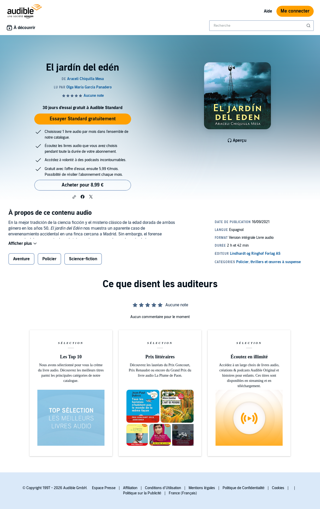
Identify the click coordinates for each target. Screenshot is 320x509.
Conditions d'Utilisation (163, 488)
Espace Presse (103, 488)
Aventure (21, 262)
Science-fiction (83, 262)
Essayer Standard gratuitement (83, 119)
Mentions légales (202, 488)
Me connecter (295, 11)
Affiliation (130, 488)
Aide (268, 11)
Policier (49, 262)
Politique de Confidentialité (244, 488)
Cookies (278, 488)
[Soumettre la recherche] (309, 25)
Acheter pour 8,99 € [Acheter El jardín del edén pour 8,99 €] (82, 185)
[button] (74, 197)
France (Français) (183, 493)
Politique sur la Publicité (142, 493)
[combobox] (261, 25)
